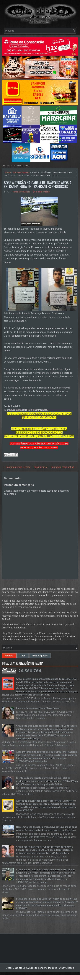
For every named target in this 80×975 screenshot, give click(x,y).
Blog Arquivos (40, 655)
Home (8, 172)
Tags (22, 655)
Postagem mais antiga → (64, 467)
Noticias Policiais (21, 172)
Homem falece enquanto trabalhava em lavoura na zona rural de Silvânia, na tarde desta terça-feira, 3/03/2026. (46, 828)
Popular (9, 655)
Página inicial (41, 467)
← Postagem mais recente (16, 467)
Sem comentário (41, 191)
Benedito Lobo (49, 967)
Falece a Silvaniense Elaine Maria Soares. (38, 708)
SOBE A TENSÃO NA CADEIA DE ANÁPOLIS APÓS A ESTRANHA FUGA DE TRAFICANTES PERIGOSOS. (37, 184)
